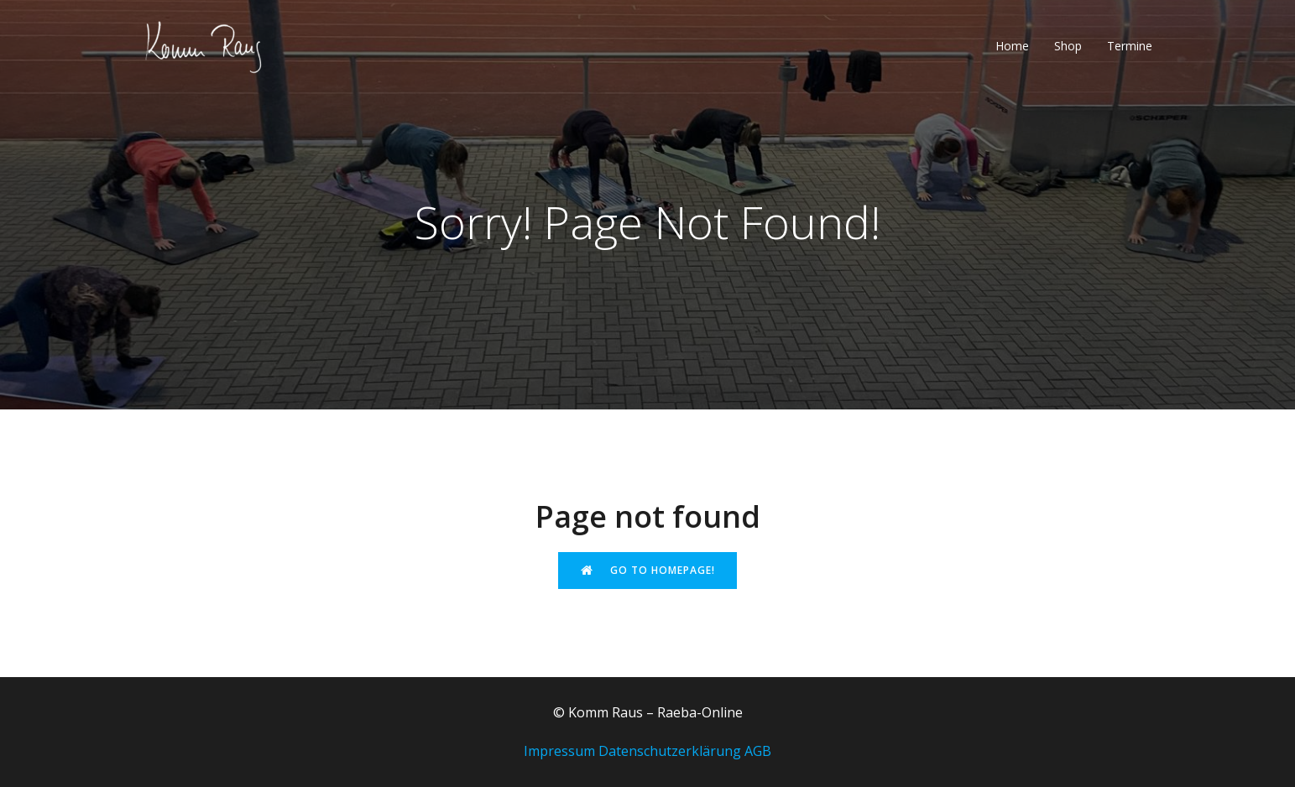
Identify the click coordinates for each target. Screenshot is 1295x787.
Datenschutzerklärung (669, 751)
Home (1012, 46)
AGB (757, 751)
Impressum (559, 751)
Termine (1129, 46)
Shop (1068, 46)
